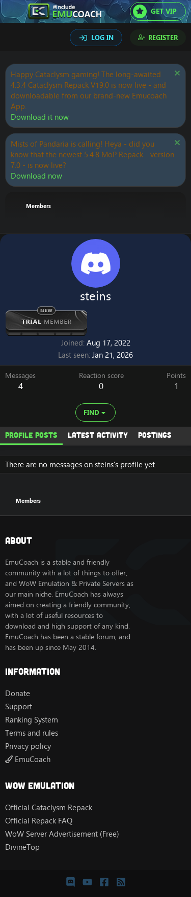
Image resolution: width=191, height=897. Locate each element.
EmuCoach (27, 759)
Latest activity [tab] (98, 434)
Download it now (40, 117)
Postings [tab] (155, 434)
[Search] (14, 38)
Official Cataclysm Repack (48, 807)
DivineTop (22, 847)
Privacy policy (28, 746)
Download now (36, 175)
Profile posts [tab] (31, 434)
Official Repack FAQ (38, 820)
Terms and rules (31, 733)
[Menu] (14, 11)
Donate (17, 693)
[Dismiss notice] (176, 74)
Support (18, 706)
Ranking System (31, 719)
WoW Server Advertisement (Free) (62, 834)
